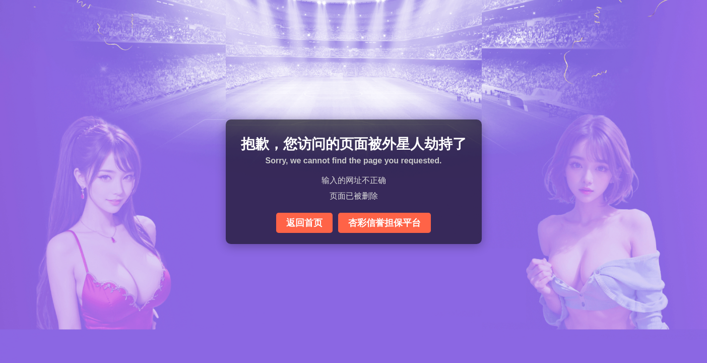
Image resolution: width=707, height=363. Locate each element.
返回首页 (304, 223)
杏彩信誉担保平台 (384, 223)
